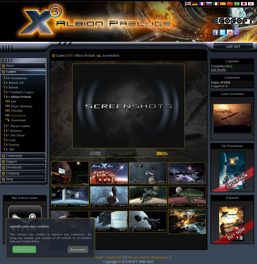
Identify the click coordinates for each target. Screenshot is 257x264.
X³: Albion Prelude (18, 96)
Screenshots (18, 115)
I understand (24, 249)
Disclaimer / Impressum (105, 257)
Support (11, 161)
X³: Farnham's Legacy (20, 92)
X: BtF (10, 149)
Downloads (18, 120)
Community (14, 156)
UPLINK (16, 110)
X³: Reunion (13, 130)
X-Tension (12, 144)
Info (13, 101)
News (10, 66)
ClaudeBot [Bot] (221, 66)
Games (11, 72)
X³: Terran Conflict (18, 126)
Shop (9, 179)
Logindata (232, 61)
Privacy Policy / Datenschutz (148, 257)
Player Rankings (21, 106)
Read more (78, 249)
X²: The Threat (15, 135)
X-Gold (10, 140)
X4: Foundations (16, 78)
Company (13, 173)
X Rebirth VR (15, 82)
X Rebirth (12, 87)
